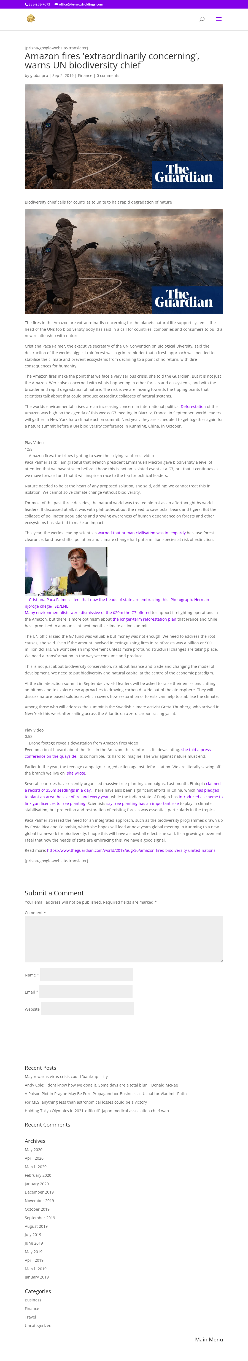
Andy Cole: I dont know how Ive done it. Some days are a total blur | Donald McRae (101, 1085)
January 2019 (37, 1277)
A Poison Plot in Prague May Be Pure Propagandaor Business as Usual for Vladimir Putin (106, 1093)
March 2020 (36, 1166)
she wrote (76, 773)
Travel (30, 1317)
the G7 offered (137, 612)
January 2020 (37, 1183)
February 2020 (38, 1175)
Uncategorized (38, 1325)
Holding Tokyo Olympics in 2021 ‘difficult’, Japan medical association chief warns (98, 1110)
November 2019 (39, 1200)
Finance (85, 75)
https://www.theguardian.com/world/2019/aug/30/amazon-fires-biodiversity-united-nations (131, 850)
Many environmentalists (48, 612)
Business (33, 1300)
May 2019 (33, 1251)
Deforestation (193, 406)
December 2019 (39, 1192)
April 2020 (34, 1158)
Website (32, 1009)
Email (31, 992)
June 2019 (34, 1243)
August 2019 (36, 1226)
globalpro (39, 75)
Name (32, 975)
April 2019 (34, 1260)
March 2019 (36, 1268)
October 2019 (37, 1209)
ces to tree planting (67, 803)
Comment (35, 912)
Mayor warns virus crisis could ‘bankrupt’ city (66, 1076)
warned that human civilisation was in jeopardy (142, 532)
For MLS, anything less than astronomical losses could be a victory (86, 1102)
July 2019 (33, 1234)
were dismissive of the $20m (97, 612)
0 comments (108, 75)
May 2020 (33, 1149)
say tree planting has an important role (142, 803)
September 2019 (40, 1217)
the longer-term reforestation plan (144, 619)
